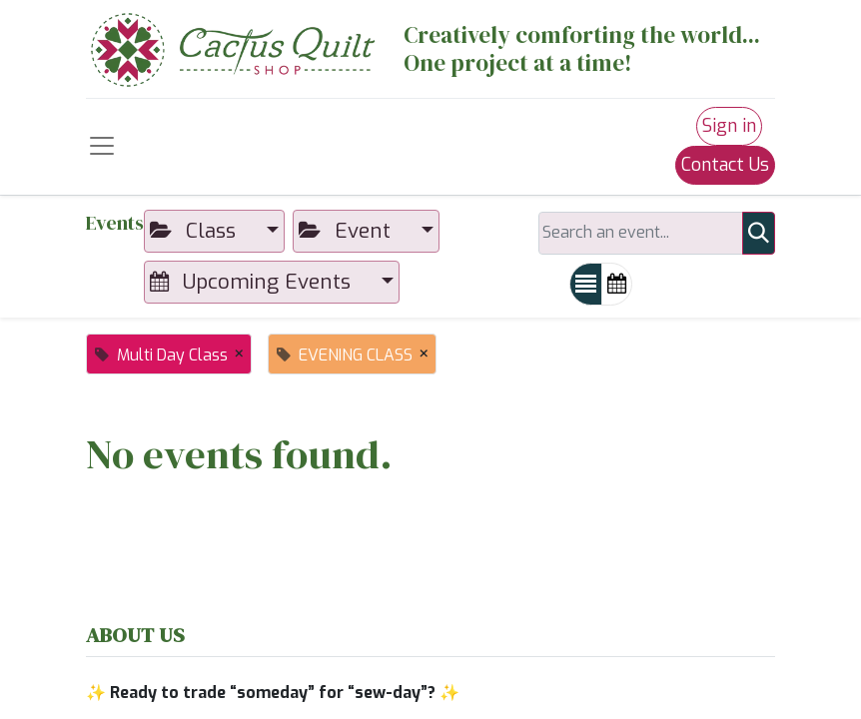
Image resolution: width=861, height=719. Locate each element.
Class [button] (196, 231)
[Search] (758, 233)
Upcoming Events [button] (253, 282)
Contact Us (725, 165)
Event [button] (348, 231)
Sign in (729, 126)
